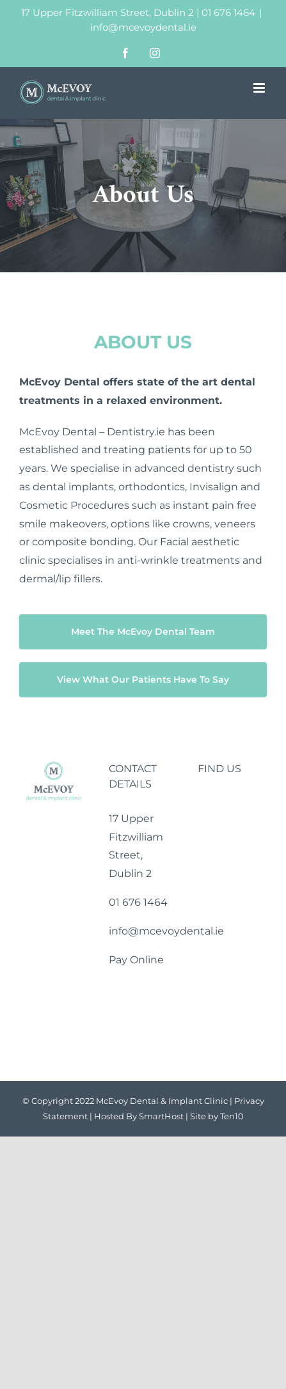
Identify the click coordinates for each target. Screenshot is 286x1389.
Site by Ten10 (217, 1116)
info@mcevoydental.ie (143, 27)
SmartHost (161, 1116)
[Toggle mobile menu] (260, 88)
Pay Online (136, 960)
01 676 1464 (228, 12)
